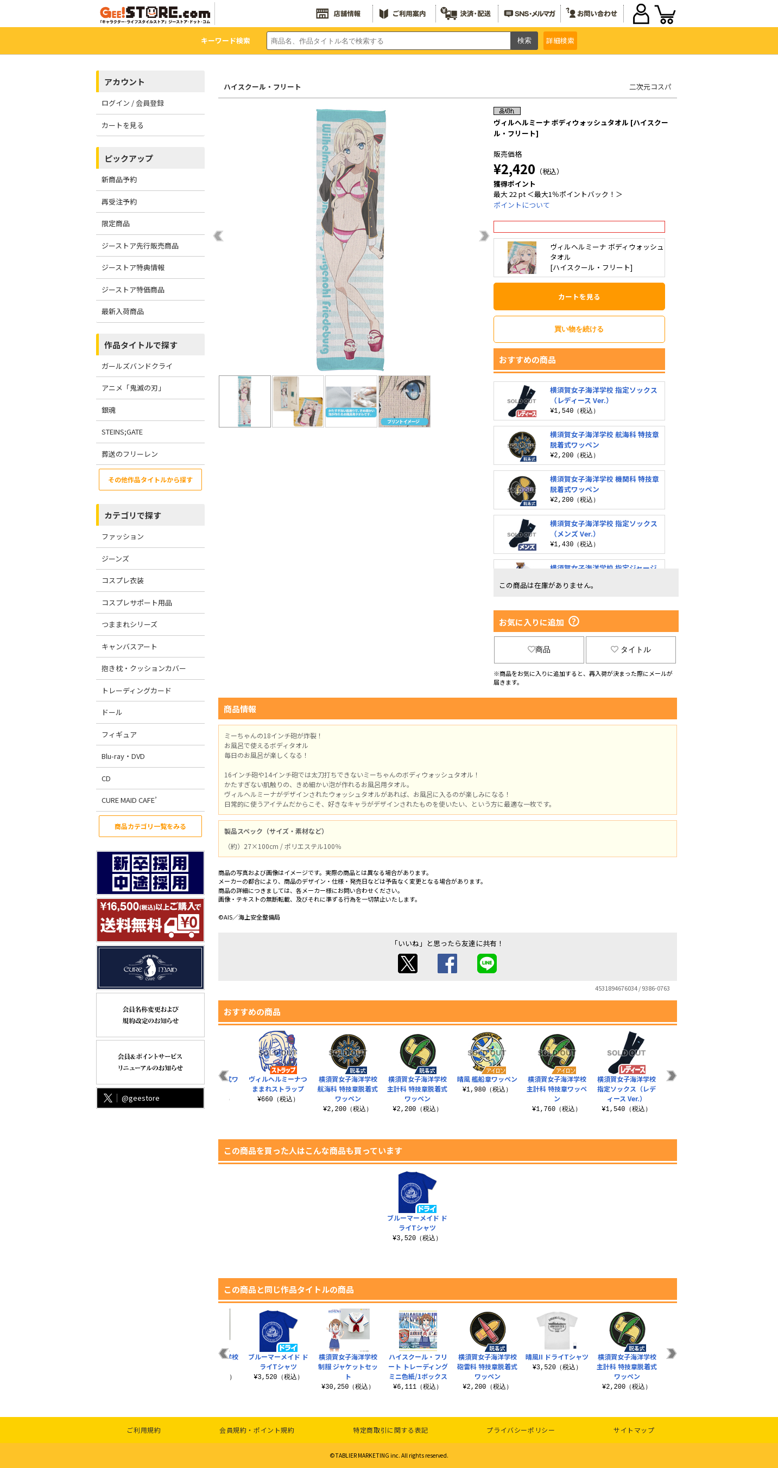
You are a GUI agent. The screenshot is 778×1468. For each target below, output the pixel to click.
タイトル (631, 649)
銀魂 (109, 410)
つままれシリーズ (129, 624)
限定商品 (116, 223)
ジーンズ (115, 558)
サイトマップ (634, 1429)
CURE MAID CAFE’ (129, 800)
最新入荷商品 (123, 311)
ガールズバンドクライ (137, 366)
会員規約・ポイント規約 (257, 1429)
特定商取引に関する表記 (390, 1429)
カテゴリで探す (132, 515)
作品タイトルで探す (141, 344)
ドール (112, 712)
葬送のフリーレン (130, 454)
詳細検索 (560, 40)
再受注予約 (119, 201)
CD (106, 778)
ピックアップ (128, 158)
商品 (539, 649)
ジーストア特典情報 (133, 267)
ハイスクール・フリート (262, 86)
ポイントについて (522, 205)
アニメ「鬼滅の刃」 (133, 387)
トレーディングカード (137, 690)
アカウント (124, 81)
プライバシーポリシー (520, 1429)
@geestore (131, 1098)
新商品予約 (119, 179)
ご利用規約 (143, 1429)
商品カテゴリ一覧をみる (150, 826)
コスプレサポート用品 (137, 602)
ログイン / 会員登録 (133, 103)
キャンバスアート (129, 646)
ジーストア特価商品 (133, 289)
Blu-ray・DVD (123, 756)
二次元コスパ (650, 86)
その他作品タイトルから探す (150, 479)
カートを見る (123, 125)
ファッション (123, 536)
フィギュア (119, 734)
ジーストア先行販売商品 (140, 245)
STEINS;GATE (122, 431)
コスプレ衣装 (123, 580)
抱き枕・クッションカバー (144, 668)
